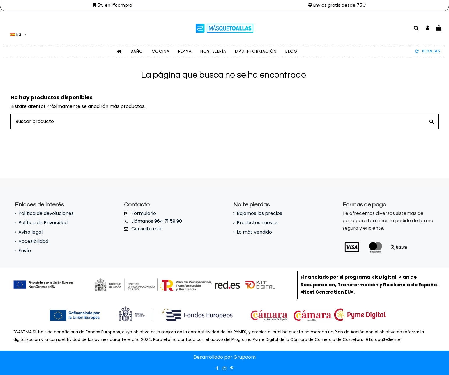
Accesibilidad (33, 241)
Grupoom (245, 357)
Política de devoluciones (46, 213)
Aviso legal (30, 232)
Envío (24, 250)
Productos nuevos (257, 222)
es (19, 34)
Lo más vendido (254, 232)
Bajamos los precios (259, 213)
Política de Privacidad (43, 222)
